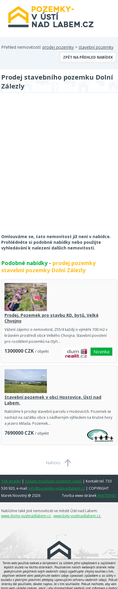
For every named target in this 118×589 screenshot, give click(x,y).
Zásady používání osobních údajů (53, 481)
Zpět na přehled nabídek (88, 57)
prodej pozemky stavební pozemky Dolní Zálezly (48, 266)
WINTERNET (107, 495)
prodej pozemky (58, 47)
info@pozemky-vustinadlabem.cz (57, 488)
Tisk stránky (11, 481)
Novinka (101, 351)
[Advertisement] (59, 167)
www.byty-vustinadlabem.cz (76, 515)
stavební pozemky (96, 47)
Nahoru (53, 462)
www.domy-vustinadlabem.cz (26, 515)
